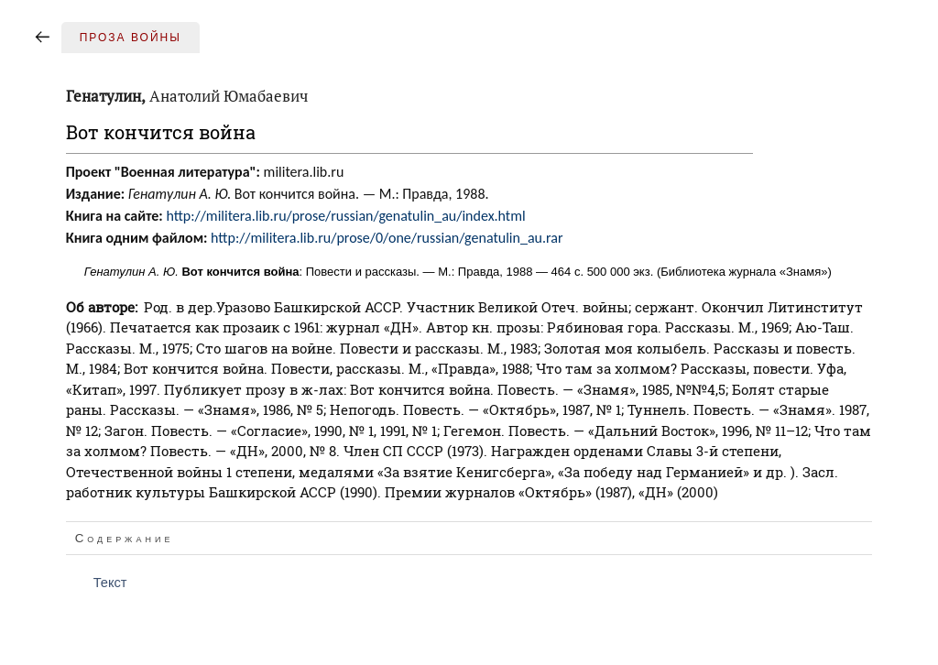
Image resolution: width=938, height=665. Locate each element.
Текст (110, 582)
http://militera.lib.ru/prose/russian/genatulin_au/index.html (345, 215)
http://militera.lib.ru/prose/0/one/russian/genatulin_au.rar (386, 237)
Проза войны (130, 37)
